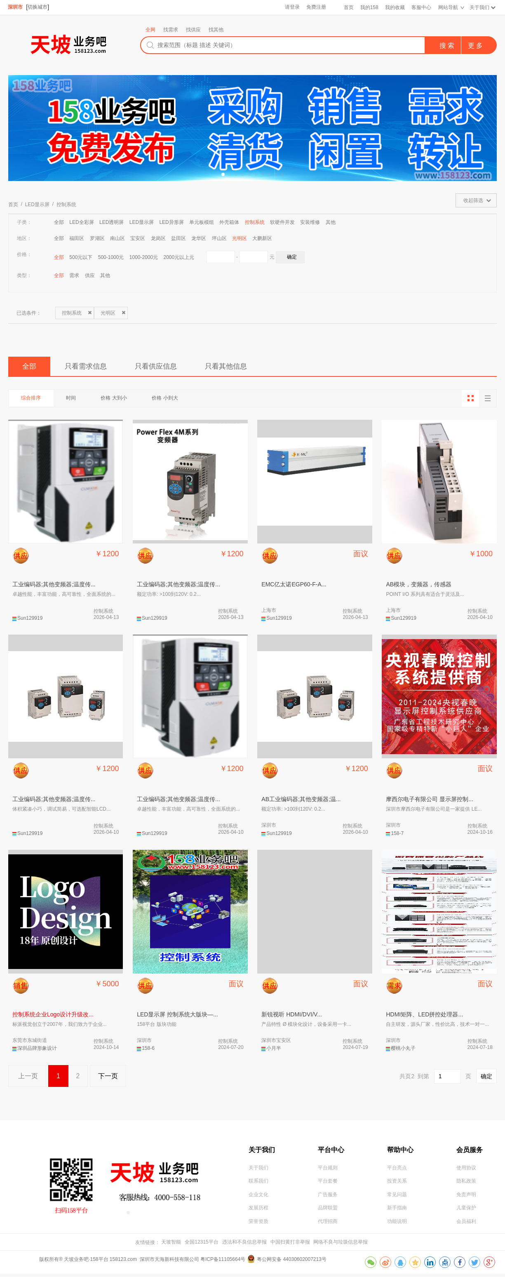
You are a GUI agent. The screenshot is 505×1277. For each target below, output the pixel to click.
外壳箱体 (229, 222)
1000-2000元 (143, 257)
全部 (59, 222)
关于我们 (479, 7)
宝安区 (137, 238)
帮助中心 (400, 1151)
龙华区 (198, 238)
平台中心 (331, 1151)
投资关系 (397, 1184)
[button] (223, 174)
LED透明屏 (111, 222)
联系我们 (258, 1184)
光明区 (239, 238)
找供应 (193, 29)
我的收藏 (394, 7)
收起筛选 (473, 200)
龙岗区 (158, 238)
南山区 (117, 238)
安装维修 (310, 222)
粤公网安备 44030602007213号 (291, 1263)
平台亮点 (397, 1170)
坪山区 (219, 238)
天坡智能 (171, 1245)
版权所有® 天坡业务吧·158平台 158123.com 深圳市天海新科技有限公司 (119, 1263)
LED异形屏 (171, 222)
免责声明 (466, 1197)
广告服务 (328, 1197)
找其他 (216, 29)
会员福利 (466, 1225)
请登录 (291, 7)
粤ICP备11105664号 (222, 1263)
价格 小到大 (173, 399)
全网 (150, 29)
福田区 (76, 238)
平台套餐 (328, 1184)
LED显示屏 (37, 204)
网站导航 (448, 7)
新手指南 (397, 1211)
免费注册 (316, 7)
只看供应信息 (166, 367)
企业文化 (258, 1197)
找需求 (170, 29)
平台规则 (328, 1170)
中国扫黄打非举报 (290, 1245)
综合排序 (32, 399)
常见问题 (397, 1197)
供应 (90, 275)
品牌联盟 (328, 1211)
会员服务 (469, 1151)
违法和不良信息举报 (244, 1245)
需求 (74, 275)
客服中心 (421, 7)
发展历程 (258, 1211)
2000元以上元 (179, 257)
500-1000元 (111, 257)
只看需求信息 (91, 367)
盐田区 (178, 238)
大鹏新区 (262, 238)
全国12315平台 (201, 1245)
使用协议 (466, 1170)
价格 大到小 (119, 399)
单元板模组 (201, 222)
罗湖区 (97, 238)
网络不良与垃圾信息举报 (340, 1245)
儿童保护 (466, 1211)
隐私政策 (466, 1184)
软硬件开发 (282, 222)
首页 (348, 7)
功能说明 (397, 1225)
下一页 (111, 1077)
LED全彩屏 (81, 222)
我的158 (369, 7)
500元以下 (80, 257)
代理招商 (328, 1225)
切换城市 (38, 7)
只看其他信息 (241, 367)
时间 (74, 399)
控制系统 (66, 204)
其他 (331, 222)
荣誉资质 (258, 1225)
